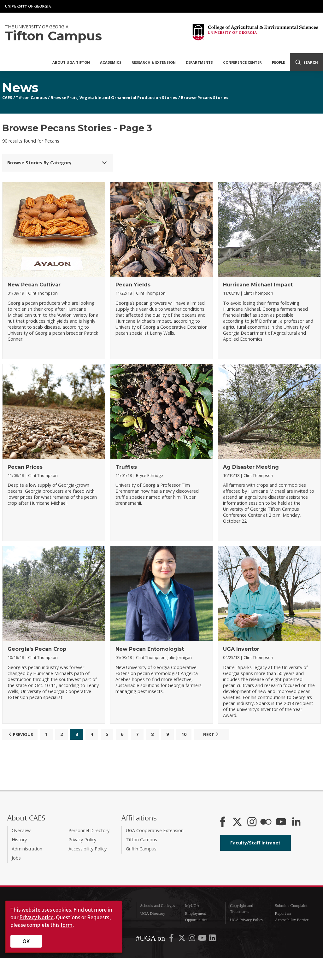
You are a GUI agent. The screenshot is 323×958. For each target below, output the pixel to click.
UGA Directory (152, 913)
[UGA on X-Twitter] (182, 939)
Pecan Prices (25, 467)
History (19, 840)
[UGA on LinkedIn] (212, 939)
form (67, 925)
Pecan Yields (132, 285)
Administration (27, 849)
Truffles (126, 467)
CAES (7, 97)
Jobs (16, 858)
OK (26, 941)
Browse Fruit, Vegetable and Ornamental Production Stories (113, 97)
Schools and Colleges (157, 905)
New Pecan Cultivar (34, 285)
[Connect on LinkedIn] (296, 822)
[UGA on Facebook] (172, 939)
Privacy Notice (37, 917)
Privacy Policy (82, 840)
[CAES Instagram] (252, 822)
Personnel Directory (88, 830)
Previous (20, 734)
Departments (199, 62)
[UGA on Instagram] (192, 939)
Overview (21, 830)
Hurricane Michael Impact (258, 285)
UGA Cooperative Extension (155, 830)
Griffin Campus (141, 849)
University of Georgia (28, 6)
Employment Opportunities (196, 916)
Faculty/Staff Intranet (255, 843)
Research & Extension (154, 62)
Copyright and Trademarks (241, 908)
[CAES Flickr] (265, 822)
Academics (110, 62)
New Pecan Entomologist (149, 649)
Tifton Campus (31, 97)
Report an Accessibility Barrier (291, 916)
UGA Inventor (241, 649)
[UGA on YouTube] (203, 939)
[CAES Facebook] (222, 822)
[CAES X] (237, 822)
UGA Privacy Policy (246, 920)
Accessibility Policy (87, 849)
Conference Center (242, 62)
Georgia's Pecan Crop (37, 649)
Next (211, 734)
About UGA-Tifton (71, 62)
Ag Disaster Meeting (251, 467)
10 (183, 734)
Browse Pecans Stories (204, 97)
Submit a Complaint (291, 905)
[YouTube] (281, 822)
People (278, 62)
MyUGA (192, 905)
